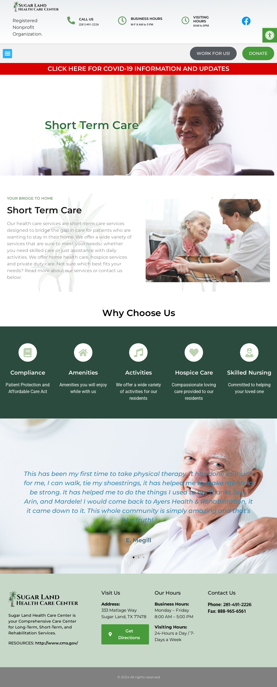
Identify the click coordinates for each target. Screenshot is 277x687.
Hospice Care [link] (194, 372)
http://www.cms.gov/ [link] (56, 643)
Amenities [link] (83, 372)
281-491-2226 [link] (237, 604)
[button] (7, 53)
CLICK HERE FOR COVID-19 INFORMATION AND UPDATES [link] (138, 69)
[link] (269, 35)
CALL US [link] (86, 19)
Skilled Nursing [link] (249, 372)
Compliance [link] (27, 372)
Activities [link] (138, 372)
